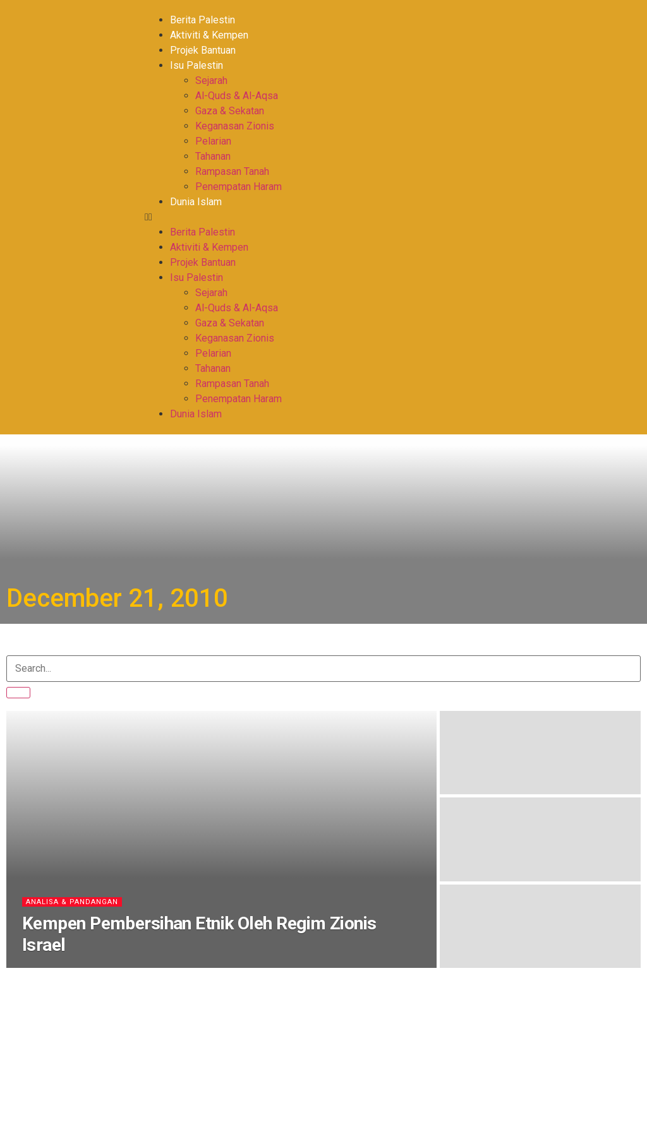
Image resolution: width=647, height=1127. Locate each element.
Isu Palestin (196, 65)
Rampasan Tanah (232, 171)
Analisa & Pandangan (72, 902)
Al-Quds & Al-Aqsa (236, 96)
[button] (316, 217)
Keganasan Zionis (234, 126)
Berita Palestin (202, 20)
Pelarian (213, 141)
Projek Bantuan (203, 50)
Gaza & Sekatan (229, 111)
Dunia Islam (196, 202)
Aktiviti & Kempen (209, 35)
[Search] (18, 692)
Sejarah (211, 80)
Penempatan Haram (238, 187)
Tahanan (213, 156)
